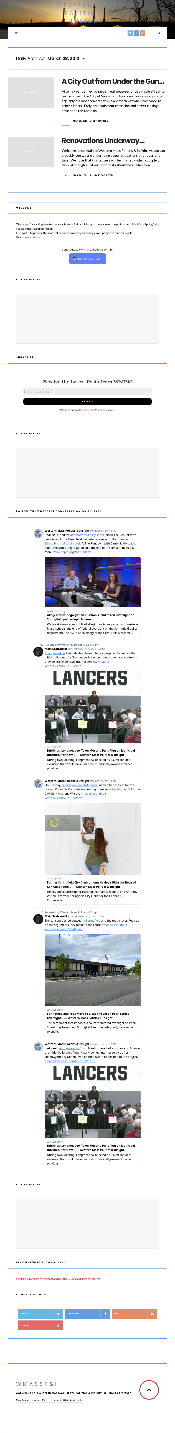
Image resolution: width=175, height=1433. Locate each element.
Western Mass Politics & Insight (87, 13)
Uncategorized (103, 175)
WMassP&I (37, 1384)
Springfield (100, 121)
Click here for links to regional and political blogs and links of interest (58, 1278)
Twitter (41, 1314)
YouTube (41, 1325)
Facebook (88, 1314)
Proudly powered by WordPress (31, 1399)
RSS (135, 1314)
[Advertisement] (87, 319)
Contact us (85, 409)
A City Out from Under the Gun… (113, 81)
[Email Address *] (87, 391)
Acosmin (77, 1399)
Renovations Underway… (103, 141)
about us (35, 237)
